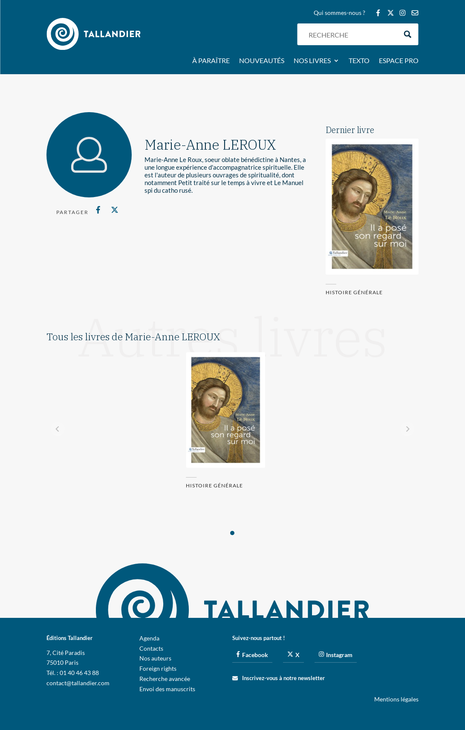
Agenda (149, 638)
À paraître (211, 61)
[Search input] (351, 34)
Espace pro (399, 61)
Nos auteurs (155, 658)
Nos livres (312, 61)
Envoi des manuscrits (167, 688)
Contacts (151, 648)
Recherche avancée (164, 678)
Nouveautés (261, 61)
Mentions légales (396, 699)
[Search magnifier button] (408, 34)
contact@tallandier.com (78, 683)
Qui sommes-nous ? (339, 13)
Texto (359, 61)
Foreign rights (157, 668)
